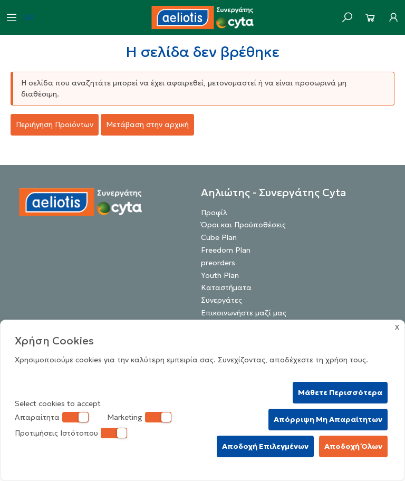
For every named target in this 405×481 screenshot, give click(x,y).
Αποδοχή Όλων (353, 446)
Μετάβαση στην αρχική (147, 124)
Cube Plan (219, 237)
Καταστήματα (226, 287)
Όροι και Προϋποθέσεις (243, 224)
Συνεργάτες (221, 300)
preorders (218, 262)
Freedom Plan (225, 250)
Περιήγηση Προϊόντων (54, 124)
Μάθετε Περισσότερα (340, 392)
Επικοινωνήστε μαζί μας (243, 313)
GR (28, 17)
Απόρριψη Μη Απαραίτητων (328, 419)
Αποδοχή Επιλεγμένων (265, 446)
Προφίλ (214, 212)
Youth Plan (220, 275)
